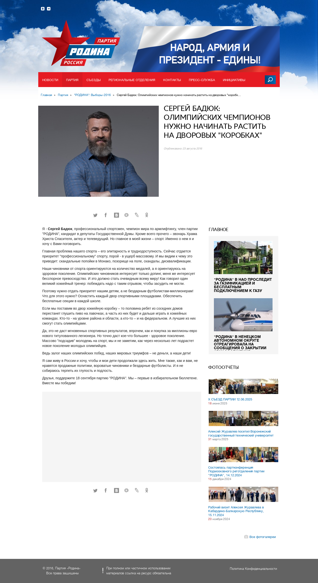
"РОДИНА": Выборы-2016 (92, 95)
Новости (50, 80)
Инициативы (234, 80)
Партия (72, 80)
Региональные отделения (132, 80)
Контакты (172, 80)
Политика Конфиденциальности (253, 569)
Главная (46, 95)
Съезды (93, 80)
